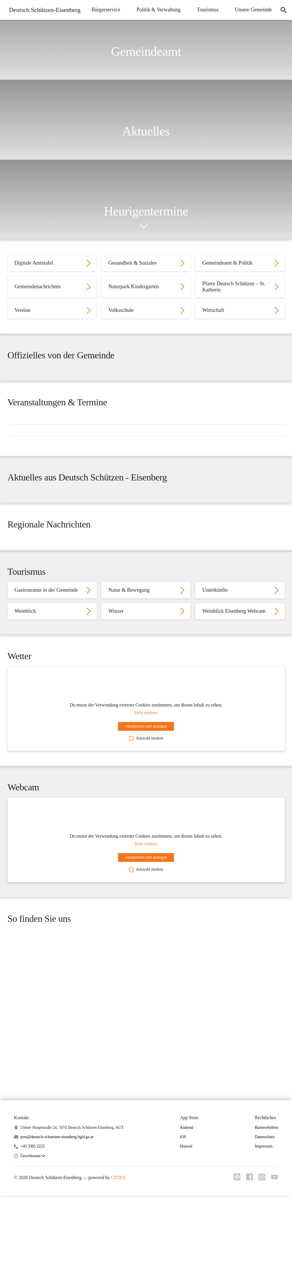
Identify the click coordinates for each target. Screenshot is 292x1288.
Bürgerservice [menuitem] (156, 9)
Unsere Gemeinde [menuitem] (250, 28)
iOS (183, 1281)
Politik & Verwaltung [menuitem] (209, 9)
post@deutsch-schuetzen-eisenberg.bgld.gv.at (56, 1281)
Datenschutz (264, 1281)
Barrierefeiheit (266, 1271)
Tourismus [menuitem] (258, 9)
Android (186, 1271)
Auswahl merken (146, 842)
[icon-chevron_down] (144, 226)
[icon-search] (282, 19)
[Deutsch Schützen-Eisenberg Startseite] (44, 18)
